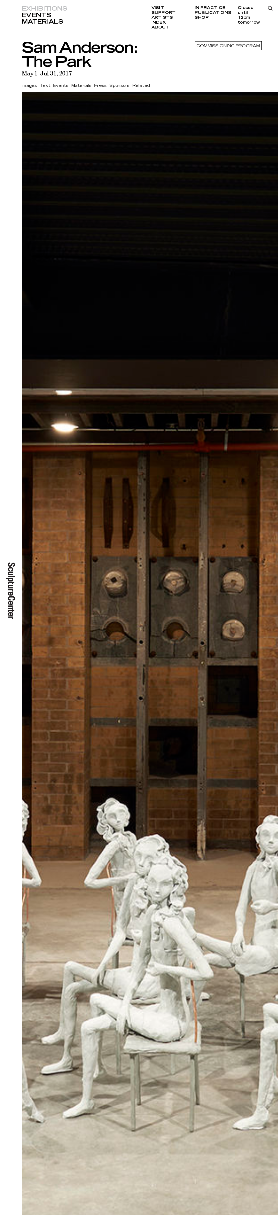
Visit (157, 8)
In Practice (210, 8)
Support (163, 13)
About (160, 27)
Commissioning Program (228, 46)
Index (158, 22)
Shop (202, 18)
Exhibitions (44, 9)
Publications (213, 13)
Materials (42, 22)
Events (36, 15)
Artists (162, 18)
